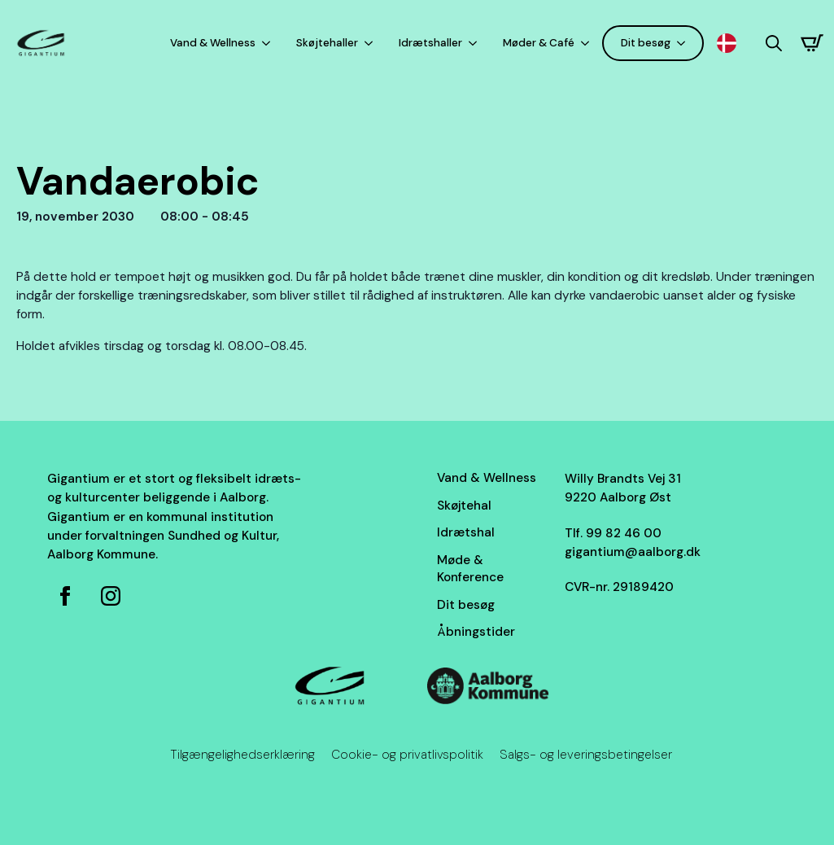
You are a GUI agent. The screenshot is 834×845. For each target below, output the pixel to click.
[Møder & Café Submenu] (588, 43)
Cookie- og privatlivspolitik (407, 754)
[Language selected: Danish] (730, 43)
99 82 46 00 (624, 533)
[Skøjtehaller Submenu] (372, 43)
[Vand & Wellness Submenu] (269, 43)
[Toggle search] (774, 43)
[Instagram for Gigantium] (111, 596)
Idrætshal (466, 532)
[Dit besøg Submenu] (684, 43)
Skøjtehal (464, 505)
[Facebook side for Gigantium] (65, 596)
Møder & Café (538, 43)
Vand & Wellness (212, 43)
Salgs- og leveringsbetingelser (586, 754)
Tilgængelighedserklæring (242, 754)
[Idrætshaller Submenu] (476, 43)
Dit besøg (645, 43)
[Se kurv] (812, 43)
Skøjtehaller (327, 43)
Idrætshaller (430, 43)
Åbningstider (476, 632)
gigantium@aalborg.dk (633, 552)
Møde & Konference (470, 569)
